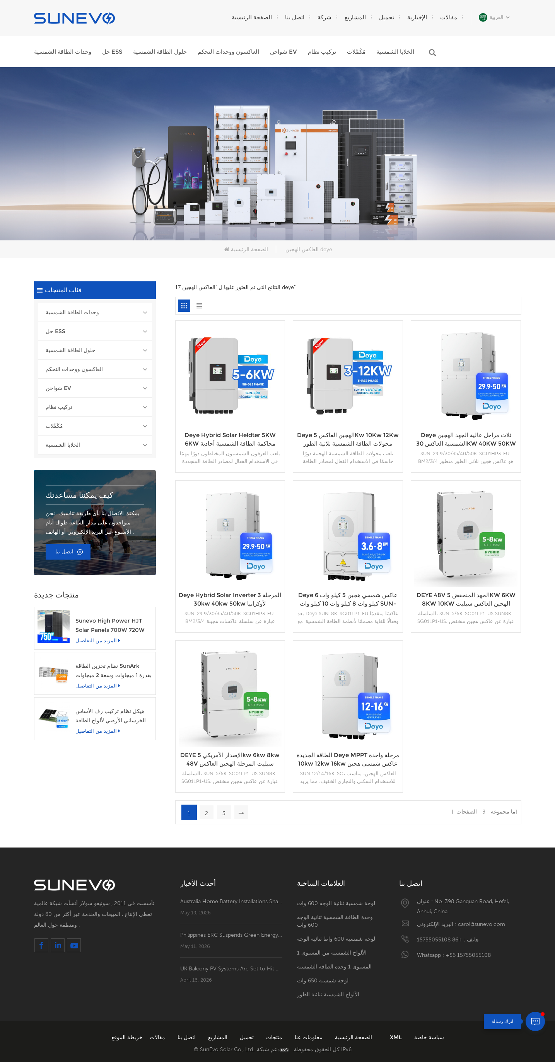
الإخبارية (417, 17)
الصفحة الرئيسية (252, 17)
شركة (324, 17)
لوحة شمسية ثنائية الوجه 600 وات (336, 903)
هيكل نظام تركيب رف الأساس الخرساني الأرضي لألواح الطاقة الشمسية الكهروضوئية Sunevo (111, 716)
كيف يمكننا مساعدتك (79, 495)
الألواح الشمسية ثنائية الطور (328, 994)
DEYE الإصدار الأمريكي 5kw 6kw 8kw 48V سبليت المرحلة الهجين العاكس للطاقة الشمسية (230, 759)
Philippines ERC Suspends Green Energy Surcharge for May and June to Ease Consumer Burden (231, 935)
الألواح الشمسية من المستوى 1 (332, 953)
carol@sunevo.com (481, 924)
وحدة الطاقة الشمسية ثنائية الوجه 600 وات (335, 921)
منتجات (273, 1037)
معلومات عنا (308, 1037)
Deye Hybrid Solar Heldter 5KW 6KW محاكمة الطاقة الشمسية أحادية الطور (230, 439)
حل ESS (112, 51)
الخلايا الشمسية (395, 51)
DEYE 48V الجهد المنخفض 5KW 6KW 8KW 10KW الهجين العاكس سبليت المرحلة (466, 599)
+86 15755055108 (439, 939)
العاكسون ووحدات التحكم (228, 51)
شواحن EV (283, 51)
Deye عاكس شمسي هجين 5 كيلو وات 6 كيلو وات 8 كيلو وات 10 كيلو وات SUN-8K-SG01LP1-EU (348, 599)
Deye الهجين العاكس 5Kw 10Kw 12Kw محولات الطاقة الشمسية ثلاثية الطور (348, 439)
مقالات (448, 17)
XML (396, 1037)
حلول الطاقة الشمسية (160, 51)
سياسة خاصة (429, 1037)
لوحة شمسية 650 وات (322, 980)
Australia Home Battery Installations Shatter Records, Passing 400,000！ (231, 901)
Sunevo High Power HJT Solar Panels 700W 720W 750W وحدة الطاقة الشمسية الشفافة (110, 626)
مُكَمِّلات (356, 51)
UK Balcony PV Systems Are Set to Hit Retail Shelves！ (231, 968)
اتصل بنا (294, 17)
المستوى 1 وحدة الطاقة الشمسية (334, 966)
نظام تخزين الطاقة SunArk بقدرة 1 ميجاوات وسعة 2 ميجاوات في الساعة (113, 671)
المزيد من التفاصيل (97, 640)
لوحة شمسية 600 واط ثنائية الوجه (336, 939)
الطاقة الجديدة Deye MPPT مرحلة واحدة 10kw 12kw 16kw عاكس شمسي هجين (348, 759)
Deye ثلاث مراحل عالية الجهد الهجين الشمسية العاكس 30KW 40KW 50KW (466, 439)
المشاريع (355, 17)
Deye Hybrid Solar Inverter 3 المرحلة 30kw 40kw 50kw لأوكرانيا (230, 599)
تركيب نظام (322, 51)
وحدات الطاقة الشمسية (62, 51)
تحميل (386, 17)
